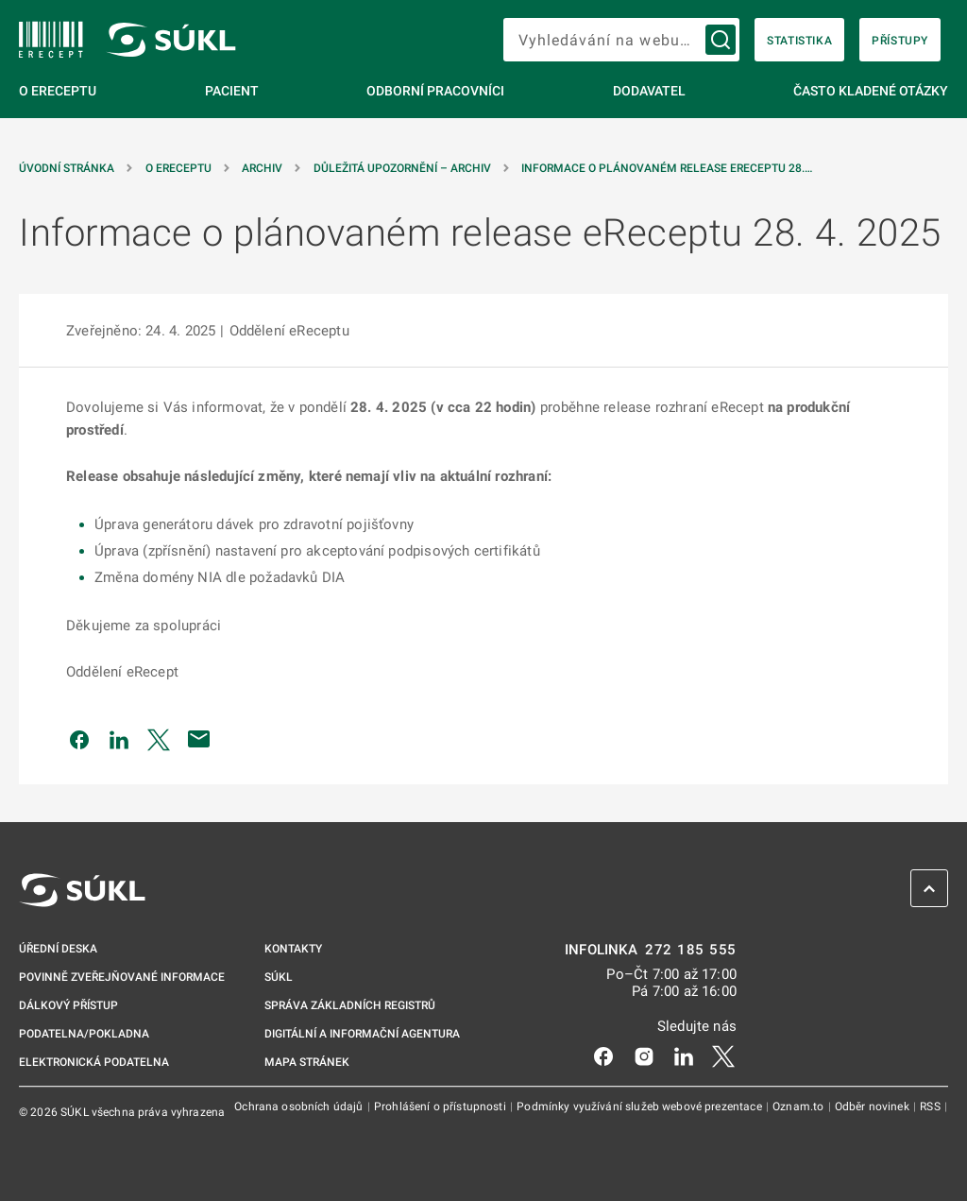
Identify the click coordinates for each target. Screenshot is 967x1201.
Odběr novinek (873, 1106)
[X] (723, 1055)
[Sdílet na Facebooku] (79, 738)
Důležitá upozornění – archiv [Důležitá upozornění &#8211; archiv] (402, 168)
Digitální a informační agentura (362, 1033)
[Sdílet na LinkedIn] (119, 738)
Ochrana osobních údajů (299, 1106)
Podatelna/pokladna (84, 1033)
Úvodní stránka (66, 168)
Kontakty (293, 948)
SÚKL (278, 977)
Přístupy (900, 40)
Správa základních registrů (349, 1005)
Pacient (232, 90)
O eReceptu (57, 90)
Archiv (262, 168)
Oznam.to (799, 1106)
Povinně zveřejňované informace (122, 977)
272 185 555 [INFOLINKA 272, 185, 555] (691, 950)
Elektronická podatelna (94, 1062)
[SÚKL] (51, 40)
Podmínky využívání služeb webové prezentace (641, 1106)
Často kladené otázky (870, 90)
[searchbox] (621, 39)
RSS (931, 1106)
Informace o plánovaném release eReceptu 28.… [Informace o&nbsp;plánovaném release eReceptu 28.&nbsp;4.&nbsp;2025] (666, 168)
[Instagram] (644, 1055)
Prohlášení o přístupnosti (441, 1106)
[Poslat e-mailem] (199, 738)
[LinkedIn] (683, 1055)
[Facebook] (603, 1055)
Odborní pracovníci (435, 90)
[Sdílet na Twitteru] (158, 738)
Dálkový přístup (68, 1005)
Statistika (799, 40)
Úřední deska (58, 948)
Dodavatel (649, 90)
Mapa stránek (306, 1062)
